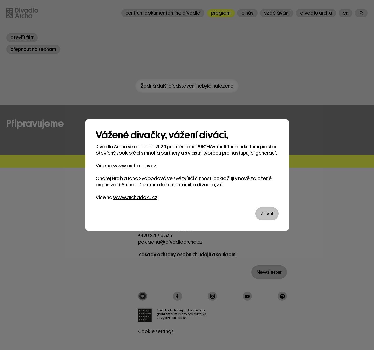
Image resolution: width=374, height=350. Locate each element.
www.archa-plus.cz (134, 165)
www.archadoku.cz (135, 197)
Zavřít (267, 213)
